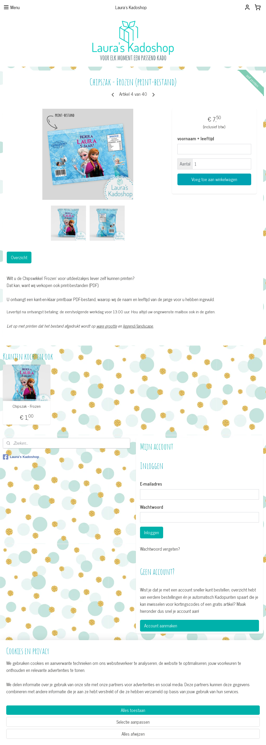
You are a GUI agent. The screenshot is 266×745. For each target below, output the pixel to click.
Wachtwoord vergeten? (160, 548)
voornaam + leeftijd (195, 138)
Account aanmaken (160, 625)
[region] (98, 720)
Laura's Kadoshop (21, 457)
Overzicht (19, 257)
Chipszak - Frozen (26, 406)
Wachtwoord (151, 507)
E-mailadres (151, 484)
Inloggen (151, 532)
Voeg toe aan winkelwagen (214, 179)
